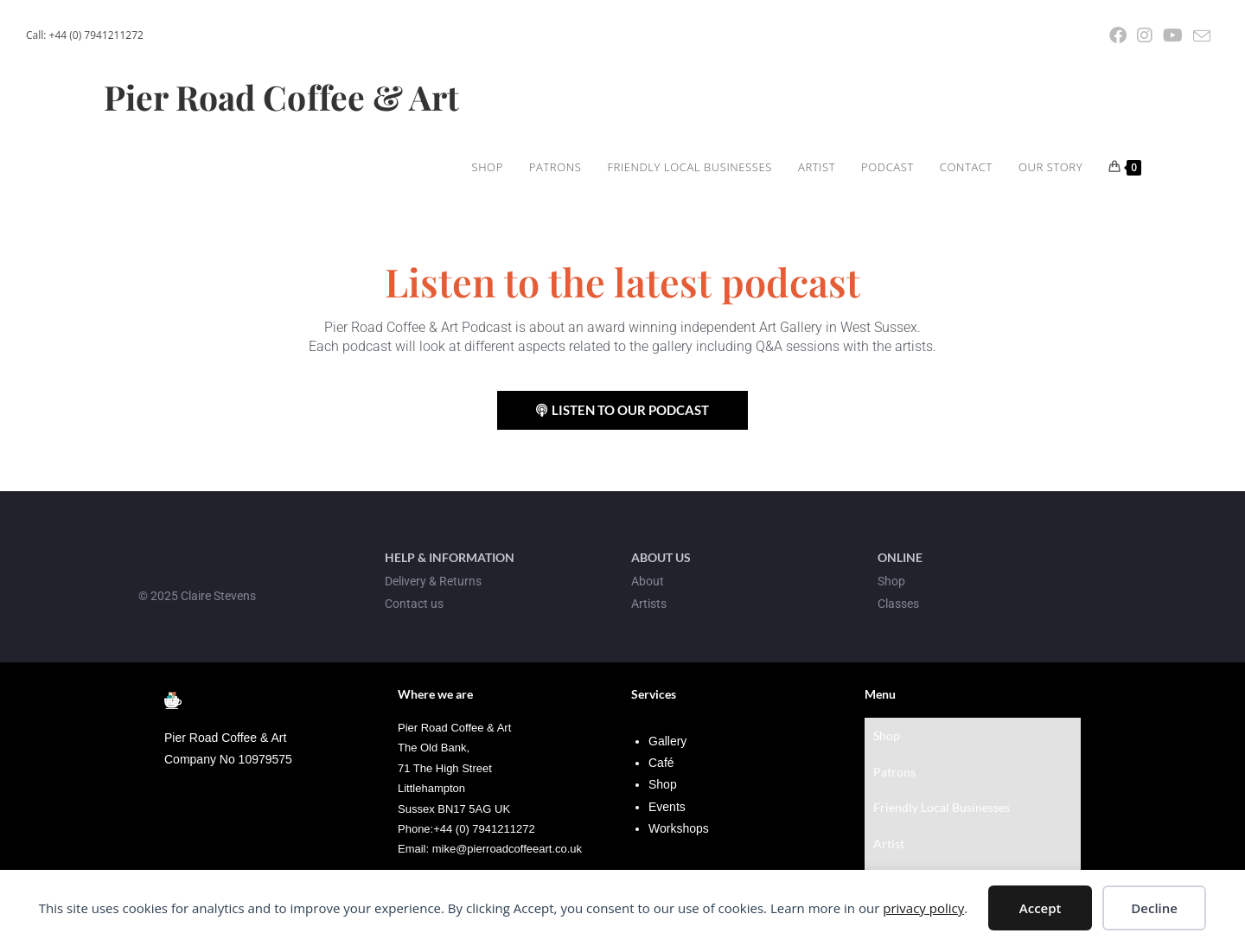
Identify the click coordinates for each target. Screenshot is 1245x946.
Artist (888, 790)
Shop (886, 727)
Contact (894, 831)
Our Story (899, 852)
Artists (649, 603)
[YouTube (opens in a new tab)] (1173, 35)
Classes (898, 603)
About (647, 581)
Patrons (894, 748)
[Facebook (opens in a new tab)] (1118, 35)
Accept (1040, 908)
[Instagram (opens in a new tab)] (1145, 35)
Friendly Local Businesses (941, 769)
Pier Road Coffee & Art (285, 97)
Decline (1154, 908)
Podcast (894, 810)
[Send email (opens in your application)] (1199, 36)
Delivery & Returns (433, 581)
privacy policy (923, 908)
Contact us (414, 603)
